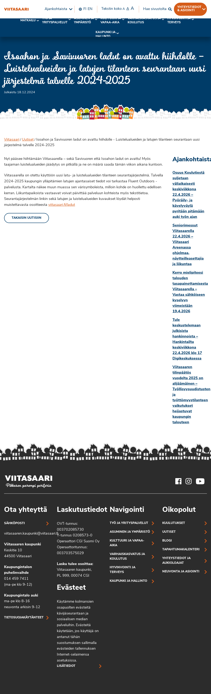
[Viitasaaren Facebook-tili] (178, 481)
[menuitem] (57, 9)
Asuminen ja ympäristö (84, 20)
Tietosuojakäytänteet (24, 617)
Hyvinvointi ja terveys (122, 570)
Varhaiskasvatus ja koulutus (144, 20)
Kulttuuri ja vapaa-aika (111, 20)
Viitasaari (11, 140)
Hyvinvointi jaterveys (179, 20)
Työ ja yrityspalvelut (54, 20)
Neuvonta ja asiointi (180, 571)
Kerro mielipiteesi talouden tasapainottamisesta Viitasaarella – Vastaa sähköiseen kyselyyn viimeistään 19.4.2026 (189, 292)
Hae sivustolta (155, 9)
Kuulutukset (173, 523)
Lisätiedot (66, 666)
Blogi (167, 540)
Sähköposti (14, 523)
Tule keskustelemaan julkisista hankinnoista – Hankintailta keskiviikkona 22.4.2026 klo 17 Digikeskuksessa (187, 339)
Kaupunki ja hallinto (106, 34)
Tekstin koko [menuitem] (117, 8)
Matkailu (28, 20)
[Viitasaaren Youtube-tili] (200, 481)
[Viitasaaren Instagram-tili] (189, 481)
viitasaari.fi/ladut (61, 205)
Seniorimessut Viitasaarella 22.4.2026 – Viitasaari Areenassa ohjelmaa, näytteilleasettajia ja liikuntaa (188, 245)
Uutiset (28, 140)
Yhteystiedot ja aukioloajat (176, 561)
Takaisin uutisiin (26, 218)
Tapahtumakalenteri (181, 549)
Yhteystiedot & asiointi (189, 9)
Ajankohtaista (56, 9)
